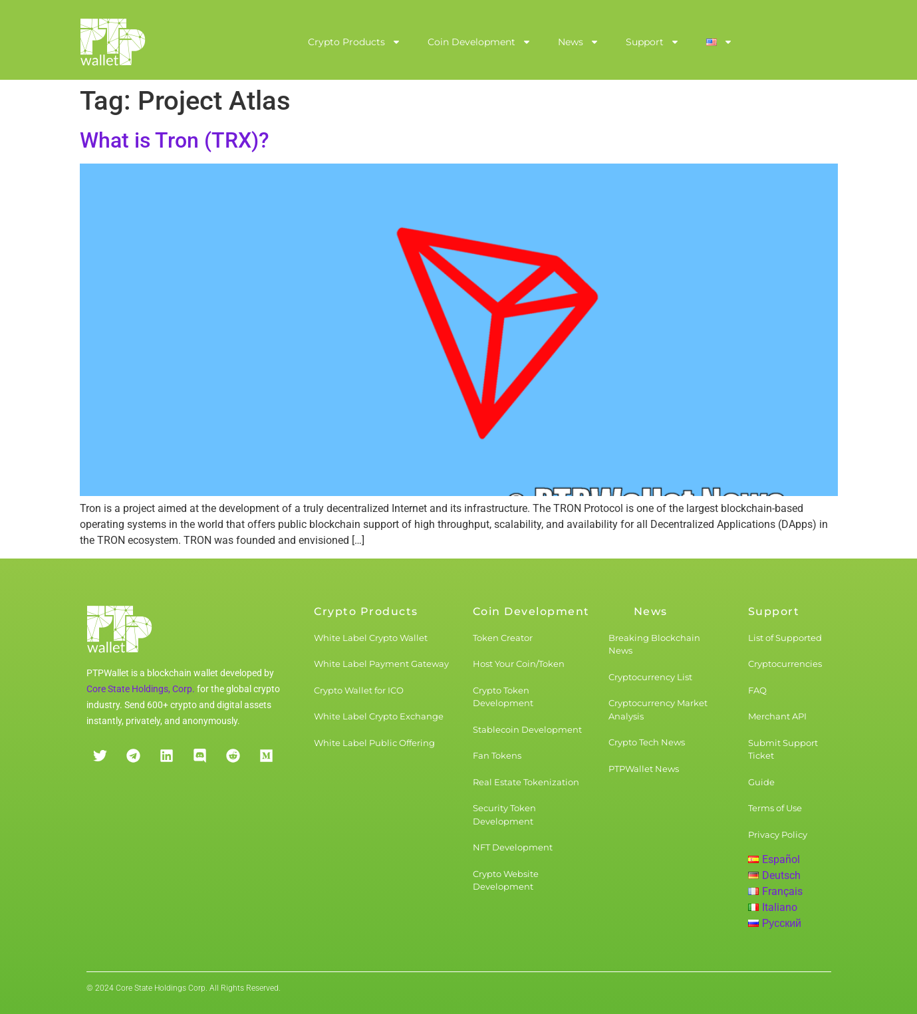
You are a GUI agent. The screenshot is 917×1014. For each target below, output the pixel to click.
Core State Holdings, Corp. (140, 689)
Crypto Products (354, 42)
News (578, 42)
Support (653, 42)
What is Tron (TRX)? (174, 140)
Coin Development (479, 42)
